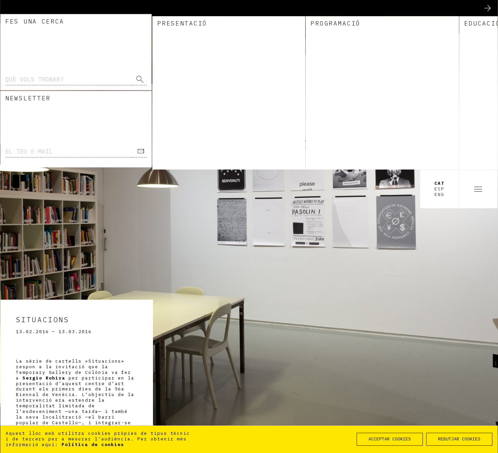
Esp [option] (439, 19)
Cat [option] (439, 14)
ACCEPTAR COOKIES (390, 439)
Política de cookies (93, 444)
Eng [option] (439, 24)
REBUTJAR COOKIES (459, 439)
